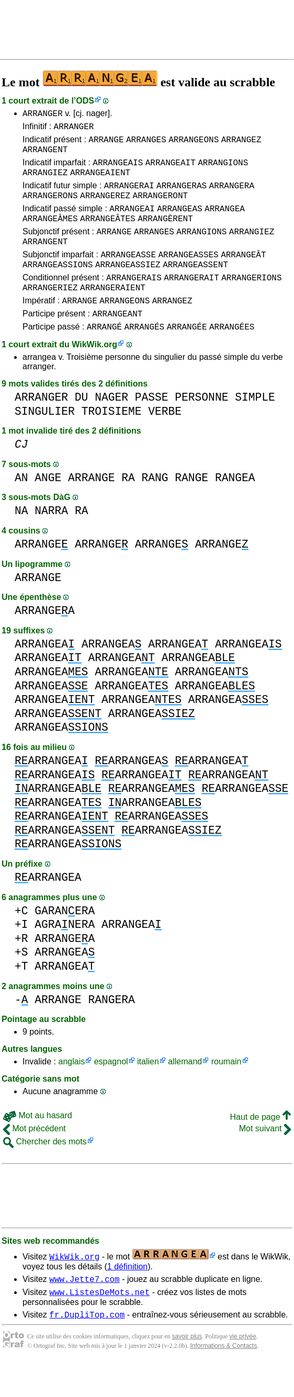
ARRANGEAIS (118, 170)
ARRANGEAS (179, 222)
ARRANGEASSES (188, 274)
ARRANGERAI (129, 196)
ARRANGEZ (241, 144)
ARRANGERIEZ (50, 312)
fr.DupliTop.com (87, 1349)
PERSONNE (201, 427)
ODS (85, 100)
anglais (71, 1091)
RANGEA (235, 507)
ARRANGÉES (231, 356)
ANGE (48, 507)
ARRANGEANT (117, 341)
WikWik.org (94, 374)
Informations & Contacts (223, 1380)
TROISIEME (112, 441)
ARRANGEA (225, 222)
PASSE (151, 427)
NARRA (51, 540)
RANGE (191, 507)
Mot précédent (34, 1158)
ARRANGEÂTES (107, 234)
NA (21, 540)
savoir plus (187, 1371)
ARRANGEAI (131, 222)
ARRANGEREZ (105, 207)
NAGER (111, 427)
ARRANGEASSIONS (57, 286)
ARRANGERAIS (134, 300)
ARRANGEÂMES (50, 234)
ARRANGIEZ (44, 181)
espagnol (111, 1091)
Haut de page (260, 1146)
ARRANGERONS (50, 207)
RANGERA (111, 1029)
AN (21, 507)
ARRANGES (146, 144)
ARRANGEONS (193, 144)
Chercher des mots (45, 1171)
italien (148, 1091)
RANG (155, 507)
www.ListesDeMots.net (99, 1325)
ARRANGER (42, 114)
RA (128, 507)
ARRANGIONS (223, 170)
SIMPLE (255, 427)
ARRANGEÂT (243, 274)
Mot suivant (265, 1158)
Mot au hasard (37, 1145)
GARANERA (65, 940)
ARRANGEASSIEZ (128, 286)
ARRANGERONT (160, 207)
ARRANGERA (231, 196)
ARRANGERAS (181, 196)
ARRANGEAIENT (100, 181)
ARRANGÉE (187, 356)
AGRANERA (65, 954)
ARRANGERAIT (191, 300)
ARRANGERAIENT (112, 312)
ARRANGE (105, 144)
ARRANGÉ (104, 356)
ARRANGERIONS (251, 300)
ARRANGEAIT (170, 170)
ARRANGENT (44, 155)
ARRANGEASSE (128, 274)
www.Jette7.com (84, 1310)
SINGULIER (45, 441)
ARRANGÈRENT (165, 234)
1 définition (127, 1296)
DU (81, 427)
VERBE (165, 441)
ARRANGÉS (144, 356)
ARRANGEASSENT (195, 286)
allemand (185, 1091)
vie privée (242, 1371)
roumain (226, 1091)
